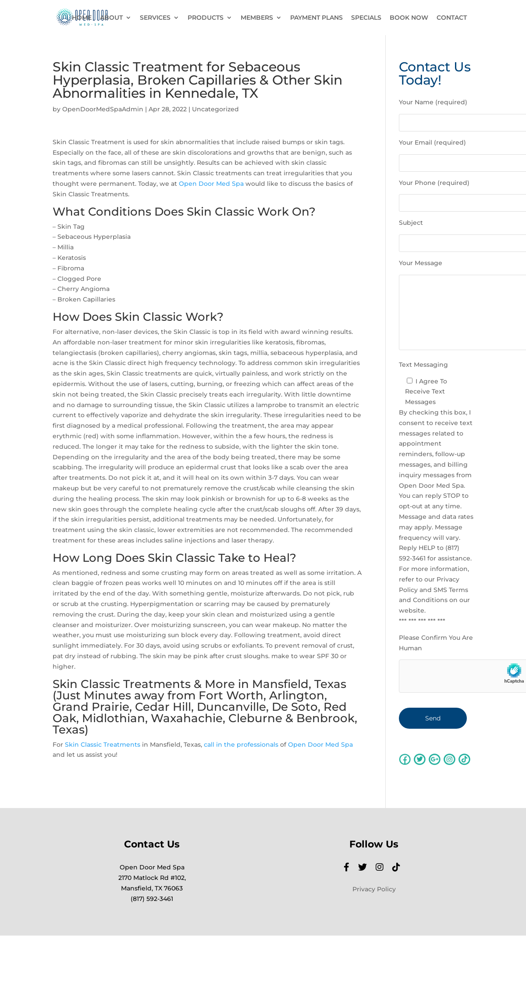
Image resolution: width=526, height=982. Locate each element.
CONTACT (452, 17)
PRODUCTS (206, 17)
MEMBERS (257, 17)
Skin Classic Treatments (102, 744)
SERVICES (155, 17)
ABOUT (111, 17)
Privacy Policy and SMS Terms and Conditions (433, 589)
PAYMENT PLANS (316, 17)
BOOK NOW (409, 17)
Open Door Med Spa (211, 184)
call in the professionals (241, 744)
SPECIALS (366, 17)
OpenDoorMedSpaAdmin (102, 109)
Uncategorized (215, 109)
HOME (82, 17)
